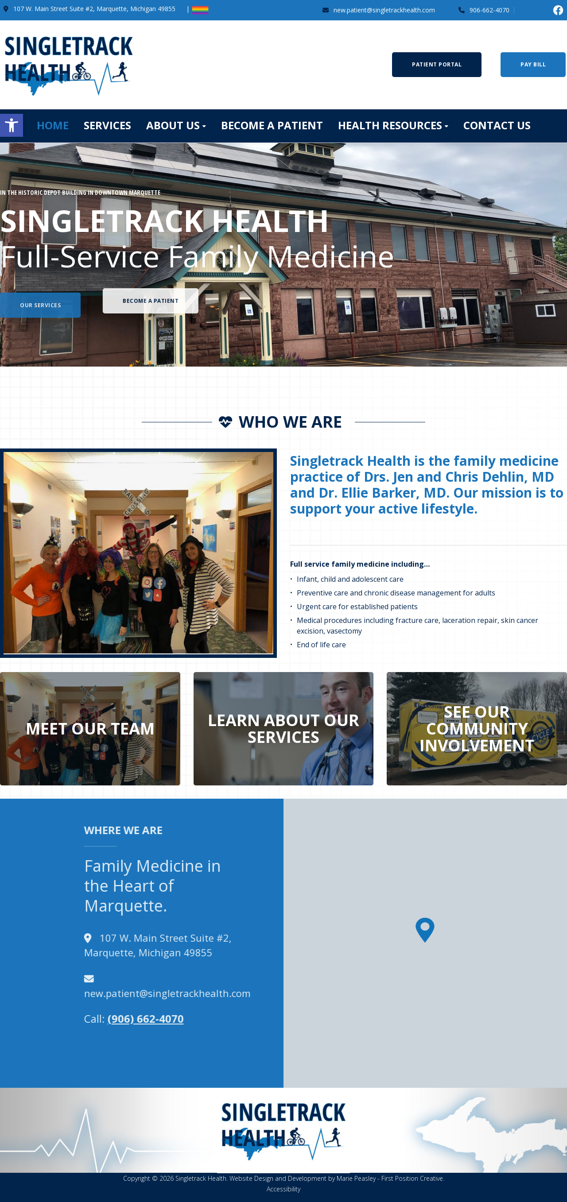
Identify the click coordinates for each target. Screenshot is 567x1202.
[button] (11, 125)
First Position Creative (412, 1178)
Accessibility (283, 1189)
